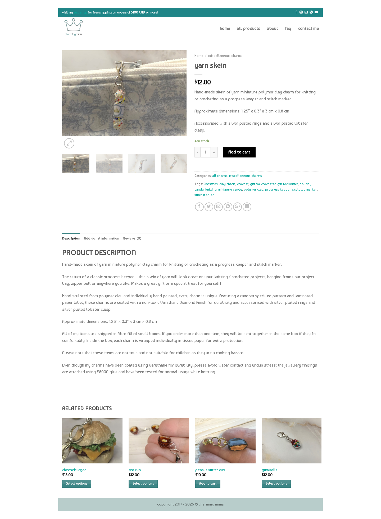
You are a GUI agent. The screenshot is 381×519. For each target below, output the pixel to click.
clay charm (227, 184)
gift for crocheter (263, 184)
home (225, 28)
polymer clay (254, 189)
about (272, 28)
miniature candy (230, 189)
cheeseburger (74, 469)
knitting (211, 189)
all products (248, 28)
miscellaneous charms (225, 55)
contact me (308, 28)
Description (71, 238)
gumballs (269, 469)
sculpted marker (304, 189)
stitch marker (204, 195)
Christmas (210, 184)
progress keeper (278, 189)
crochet (242, 184)
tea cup (135, 469)
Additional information (101, 238)
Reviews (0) (132, 238)
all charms (220, 176)
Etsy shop (80, 12)
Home (198, 55)
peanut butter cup (210, 469)
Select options (76, 483)
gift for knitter (287, 184)
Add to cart (239, 152)
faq (288, 28)
